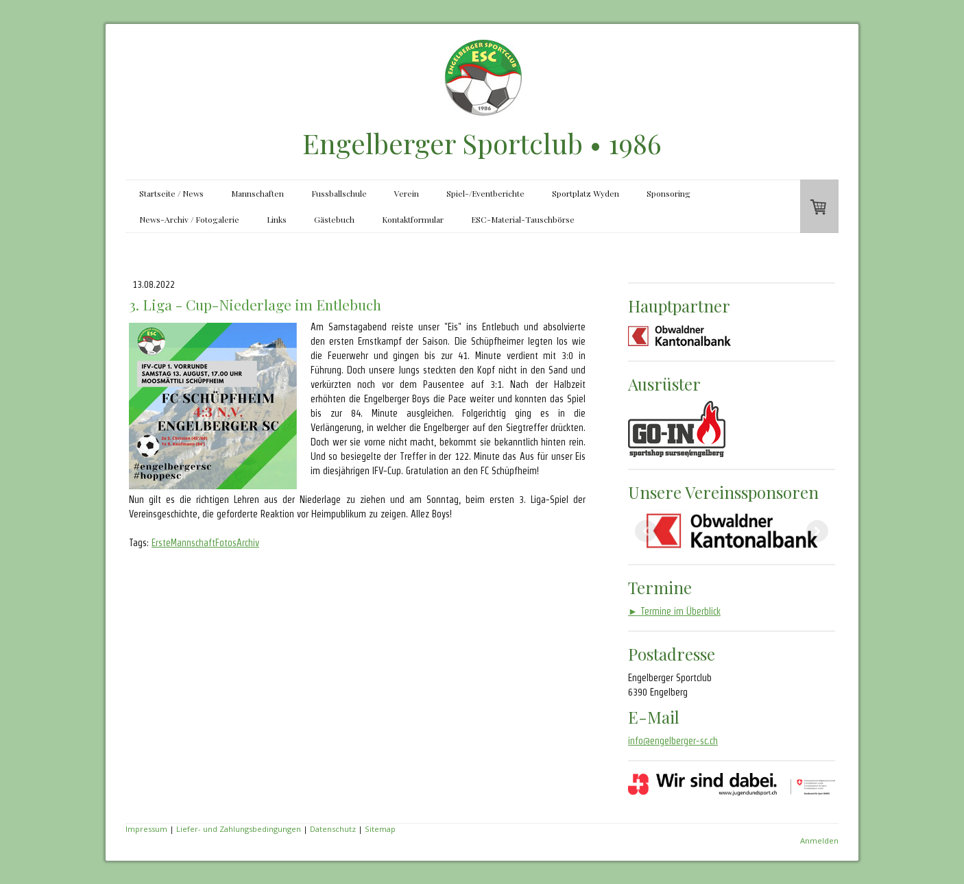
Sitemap (380, 829)
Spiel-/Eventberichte (485, 193)
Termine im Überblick (674, 611)
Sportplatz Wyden (585, 193)
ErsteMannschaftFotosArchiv (205, 542)
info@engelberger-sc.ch (673, 740)
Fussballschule (339, 193)
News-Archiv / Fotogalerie (189, 219)
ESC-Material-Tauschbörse (523, 219)
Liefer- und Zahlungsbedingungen (238, 829)
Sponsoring (668, 193)
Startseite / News (171, 193)
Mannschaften (257, 193)
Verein (406, 193)
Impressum (146, 829)
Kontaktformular (413, 219)
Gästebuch (334, 219)
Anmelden (819, 840)
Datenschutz (333, 829)
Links (277, 219)
